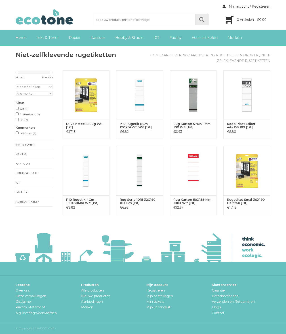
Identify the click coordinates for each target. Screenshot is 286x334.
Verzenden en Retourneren (233, 302)
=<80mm (27, 133)
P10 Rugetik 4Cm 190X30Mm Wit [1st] (82, 201)
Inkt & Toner (48, 38)
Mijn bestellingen (159, 296)
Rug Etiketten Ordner (237, 55)
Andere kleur (29, 114)
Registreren (155, 290)
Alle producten (92, 290)
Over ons (23, 290)
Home (21, 38)
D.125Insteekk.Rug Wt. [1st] (84, 125)
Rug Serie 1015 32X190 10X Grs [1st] (138, 201)
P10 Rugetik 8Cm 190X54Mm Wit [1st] (136, 125)
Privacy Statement (30, 307)
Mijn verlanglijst (158, 307)
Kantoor (98, 38)
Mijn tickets (155, 302)
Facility (176, 38)
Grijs (24, 120)
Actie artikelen (205, 38)
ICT (157, 38)
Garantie (218, 290)
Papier (75, 38)
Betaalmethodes (225, 296)
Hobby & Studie (129, 38)
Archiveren (202, 55)
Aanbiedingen (92, 302)
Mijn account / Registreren (246, 6)
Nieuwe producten (95, 296)
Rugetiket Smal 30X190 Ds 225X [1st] (246, 201)
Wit (23, 108)
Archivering (176, 55)
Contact (218, 313)
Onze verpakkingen (31, 296)
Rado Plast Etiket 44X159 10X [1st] (241, 125)
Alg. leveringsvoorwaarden (36, 313)
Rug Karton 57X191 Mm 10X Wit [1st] (191, 125)
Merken (235, 38)
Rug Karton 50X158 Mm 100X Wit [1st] (192, 201)
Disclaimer (24, 302)
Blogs (216, 307)
